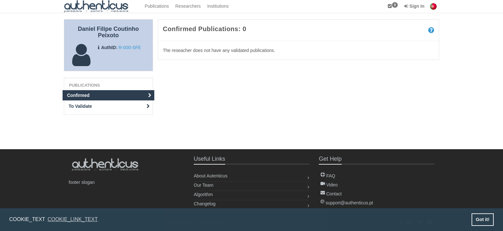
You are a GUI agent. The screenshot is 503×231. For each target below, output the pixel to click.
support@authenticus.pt (346, 202)
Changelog (205, 203)
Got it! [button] (482, 219)
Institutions (218, 6)
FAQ (327, 175)
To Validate (109, 106)
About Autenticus (210, 175)
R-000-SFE (130, 47)
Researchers (188, 6)
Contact (331, 193)
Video (328, 184)
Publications (157, 6)
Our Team (203, 185)
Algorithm (203, 194)
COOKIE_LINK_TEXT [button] (72, 219)
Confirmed (109, 95)
